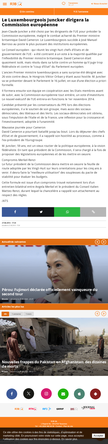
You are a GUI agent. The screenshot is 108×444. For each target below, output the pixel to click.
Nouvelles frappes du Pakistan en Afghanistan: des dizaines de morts (54, 364)
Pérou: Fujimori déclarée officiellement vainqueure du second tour (49, 291)
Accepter (98, 435)
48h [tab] (5, 314)
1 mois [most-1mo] (28, 314)
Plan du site (68, 426)
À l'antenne (81, 11)
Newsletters (63, 393)
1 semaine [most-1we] (16, 314)
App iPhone (79, 393)
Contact (59, 426)
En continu (27, 11)
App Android (95, 393)
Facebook (11, 393)
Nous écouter (100, 3)
